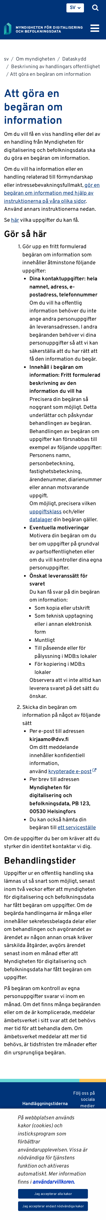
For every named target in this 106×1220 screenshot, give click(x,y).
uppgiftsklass (45, 511)
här (15, 219)
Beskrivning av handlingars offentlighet (55, 66)
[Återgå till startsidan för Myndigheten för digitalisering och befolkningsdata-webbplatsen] (47, 27)
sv (6, 59)
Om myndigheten (35, 59)
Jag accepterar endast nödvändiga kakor (53, 1206)
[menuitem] (75, 7)
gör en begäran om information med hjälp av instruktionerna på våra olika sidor (52, 192)
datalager (40, 519)
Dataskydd (73, 59)
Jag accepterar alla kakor (53, 1194)
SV (73, 7)
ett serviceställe (77, 827)
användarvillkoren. (54, 1181)
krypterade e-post (72, 771)
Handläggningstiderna (44, 1103)
